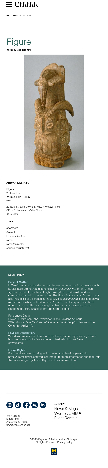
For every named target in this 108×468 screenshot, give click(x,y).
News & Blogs (66, 408)
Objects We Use (16, 235)
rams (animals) (15, 243)
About (59, 404)
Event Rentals (65, 418)
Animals (11, 232)
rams (9, 239)
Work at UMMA (67, 413)
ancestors (12, 227)
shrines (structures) (17, 247)
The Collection (22, 15)
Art (8, 15)
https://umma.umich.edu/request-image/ (32, 356)
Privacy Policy (64, 442)
